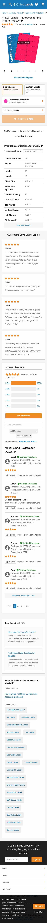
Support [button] (5, 882)
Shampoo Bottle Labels (16, 785)
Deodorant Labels (14, 740)
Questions (19, 367)
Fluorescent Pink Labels (34, 13)
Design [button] (5, 875)
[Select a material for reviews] (24, 431)
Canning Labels (13, 807)
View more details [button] (23, 225)
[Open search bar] (10, 4)
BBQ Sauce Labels (14, 800)
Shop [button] (4, 868)
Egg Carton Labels (14, 815)
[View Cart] (42, 4)
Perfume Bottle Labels (15, 777)
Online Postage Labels (15, 747)
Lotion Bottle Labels (14, 770)
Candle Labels (12, 762)
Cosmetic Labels (31, 762)
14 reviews (28, 24)
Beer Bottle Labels (14, 755)
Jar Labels (11, 717)
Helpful (10, 475)
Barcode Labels (13, 830)
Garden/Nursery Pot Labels (17, 725)
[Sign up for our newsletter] (16, 859)
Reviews (9, 367)
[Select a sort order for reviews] (24, 436)
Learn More (38, 912)
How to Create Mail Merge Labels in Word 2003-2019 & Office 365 (21, 695)
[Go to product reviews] (7, 24)
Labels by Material (15, 13)
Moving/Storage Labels (16, 710)
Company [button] (6, 889)
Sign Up (36, 860)
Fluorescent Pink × (27, 441)
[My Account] (36, 4)
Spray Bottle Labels (14, 792)
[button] (4, 4)
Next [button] (27, 606)
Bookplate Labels (28, 717)
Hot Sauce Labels (14, 822)
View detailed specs (23, 78)
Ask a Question (23, 416)
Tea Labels (29, 732)
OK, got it (39, 906)
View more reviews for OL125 (23, 596)
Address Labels (13, 732)
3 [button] (21, 606)
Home (4, 13)
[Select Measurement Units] (33, 151)
